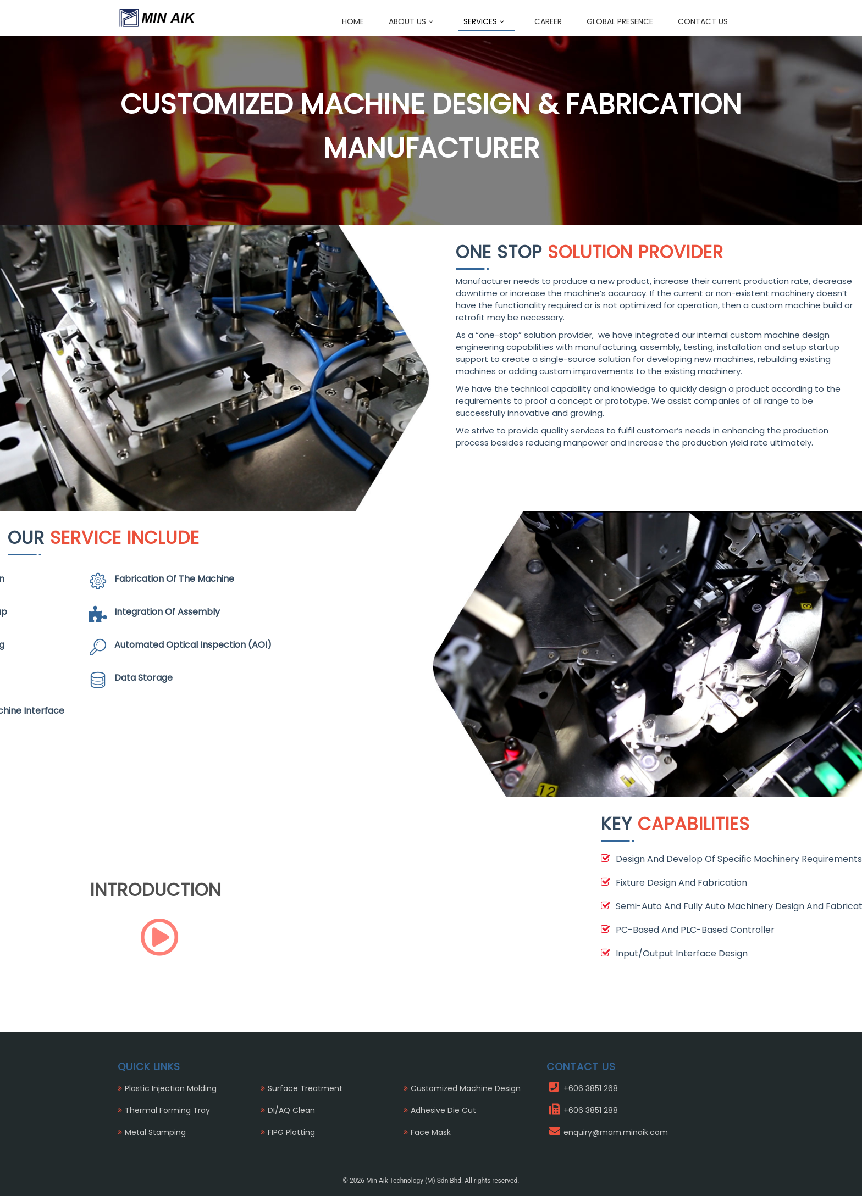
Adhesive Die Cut (443, 1110)
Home (353, 21)
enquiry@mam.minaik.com (615, 1132)
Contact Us (703, 21)
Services (483, 21)
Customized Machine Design (466, 1088)
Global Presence (620, 21)
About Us (411, 21)
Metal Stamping (155, 1132)
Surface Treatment (305, 1088)
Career (548, 21)
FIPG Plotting (291, 1132)
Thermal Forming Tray (167, 1110)
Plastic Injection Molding (171, 1088)
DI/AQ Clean (291, 1110)
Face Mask (431, 1132)
